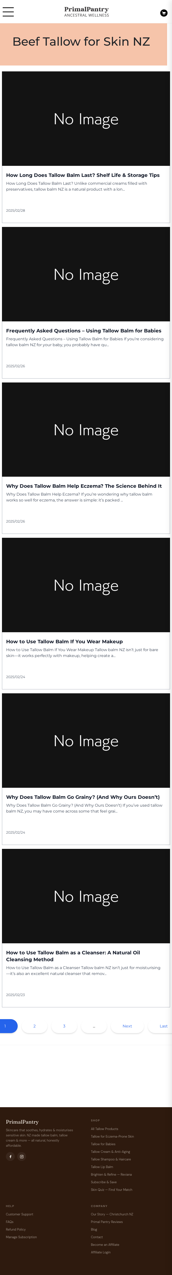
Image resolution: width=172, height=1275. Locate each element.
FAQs (10, 1222)
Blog (94, 1229)
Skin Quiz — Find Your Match (111, 1190)
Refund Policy (16, 1229)
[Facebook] (10, 1156)
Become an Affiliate (105, 1245)
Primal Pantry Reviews (107, 1222)
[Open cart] (164, 11)
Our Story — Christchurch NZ (112, 1214)
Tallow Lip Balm (102, 1167)
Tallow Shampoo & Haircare (111, 1159)
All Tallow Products (104, 1129)
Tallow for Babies (103, 1144)
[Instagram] (21, 1156)
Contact (97, 1237)
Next (127, 1026)
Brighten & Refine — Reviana (111, 1174)
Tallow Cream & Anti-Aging (110, 1152)
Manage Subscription (21, 1237)
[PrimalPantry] (86, 11)
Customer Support (19, 1214)
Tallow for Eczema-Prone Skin (112, 1136)
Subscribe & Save (104, 1182)
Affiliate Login (101, 1252)
